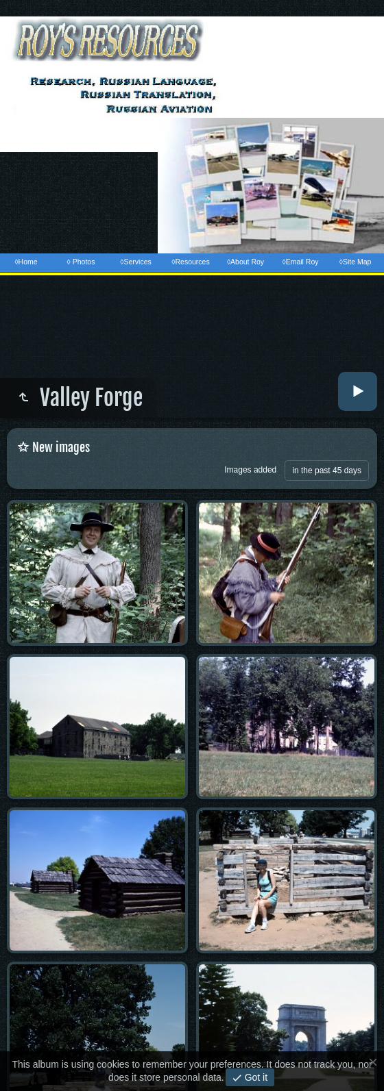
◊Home (25, 262)
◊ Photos (81, 262)
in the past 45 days (326, 470)
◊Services (135, 262)
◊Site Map (355, 262)
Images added (250, 470)
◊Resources (190, 262)
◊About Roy (245, 262)
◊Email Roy (300, 262)
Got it (254, 1077)
